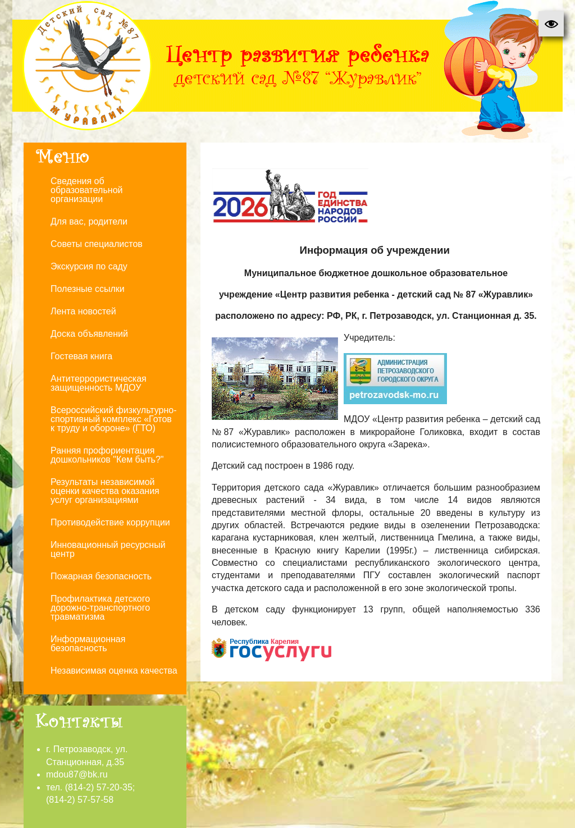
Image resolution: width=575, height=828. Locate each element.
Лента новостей (83, 311)
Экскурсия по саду (89, 266)
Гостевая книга (81, 356)
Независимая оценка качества (114, 670)
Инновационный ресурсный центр (108, 549)
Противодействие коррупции (110, 522)
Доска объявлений (89, 333)
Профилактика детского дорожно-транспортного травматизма (100, 607)
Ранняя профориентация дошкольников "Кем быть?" (107, 455)
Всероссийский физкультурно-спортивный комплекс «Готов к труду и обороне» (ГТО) (114, 419)
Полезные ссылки (88, 289)
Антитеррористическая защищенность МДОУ (99, 383)
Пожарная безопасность (101, 576)
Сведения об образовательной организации (86, 190)
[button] (551, 23)
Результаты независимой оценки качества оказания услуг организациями (105, 491)
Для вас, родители (89, 221)
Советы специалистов (97, 244)
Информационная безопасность (88, 643)
